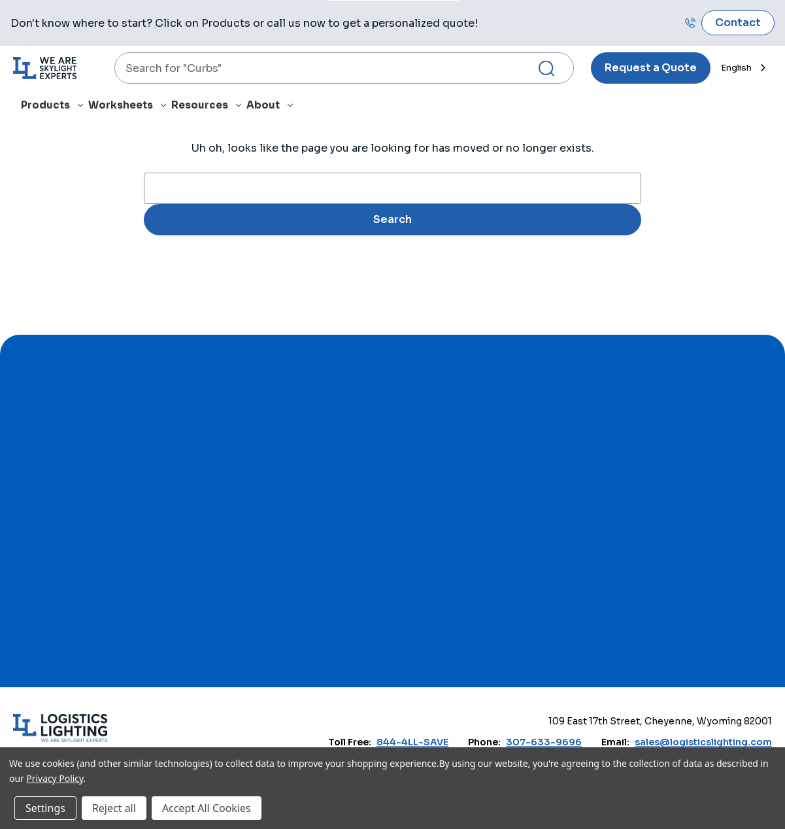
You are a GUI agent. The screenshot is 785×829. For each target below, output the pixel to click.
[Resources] (208, 107)
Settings (45, 808)
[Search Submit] (552, 68)
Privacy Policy (54, 778)
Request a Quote (651, 68)
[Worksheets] (129, 107)
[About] (272, 107)
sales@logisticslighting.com (703, 742)
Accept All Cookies (206, 808)
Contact (738, 22)
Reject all (114, 808)
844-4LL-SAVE (412, 742)
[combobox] (344, 68)
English (736, 67)
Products (52, 105)
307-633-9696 (544, 742)
